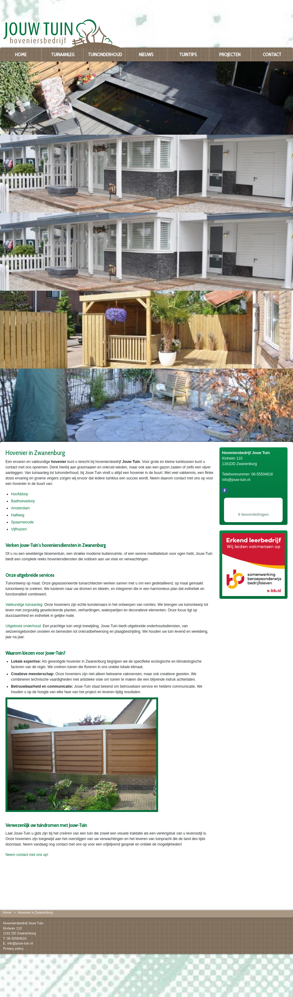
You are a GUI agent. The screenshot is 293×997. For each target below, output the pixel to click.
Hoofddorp (19, 494)
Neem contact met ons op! (26, 855)
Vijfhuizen (19, 529)
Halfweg (17, 515)
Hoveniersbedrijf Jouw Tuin (23, 923)
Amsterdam (20, 508)
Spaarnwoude (22, 522)
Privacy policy (13, 948)
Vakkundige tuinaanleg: (24, 604)
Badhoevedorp (23, 501)
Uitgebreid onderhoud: (23, 626)
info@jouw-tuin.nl (20, 943)
